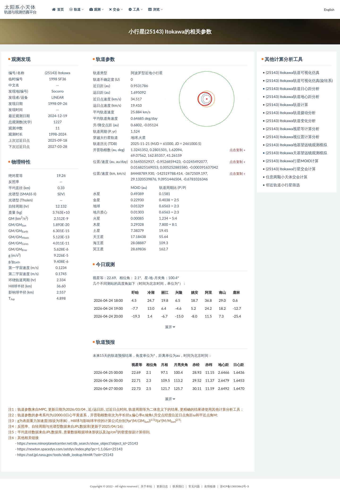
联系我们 (178, 486)
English (329, 10)
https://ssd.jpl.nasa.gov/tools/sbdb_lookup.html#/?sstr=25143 (65, 454)
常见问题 (194, 486)
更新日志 (162, 486)
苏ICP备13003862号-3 (234, 486)
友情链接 (210, 486)
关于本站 (146, 486)
